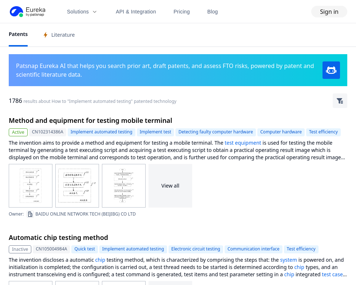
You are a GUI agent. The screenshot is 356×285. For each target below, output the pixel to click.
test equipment (243, 142)
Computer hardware (281, 132)
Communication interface (254, 249)
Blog (212, 12)
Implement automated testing (101, 132)
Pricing (182, 12)
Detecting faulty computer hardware (215, 132)
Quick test (84, 249)
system (288, 259)
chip (100, 259)
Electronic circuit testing (195, 249)
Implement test (155, 132)
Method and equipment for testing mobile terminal (90, 120)
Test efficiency (323, 132)
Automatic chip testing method (58, 237)
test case (332, 274)
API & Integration (136, 12)
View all (170, 185)
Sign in (329, 12)
